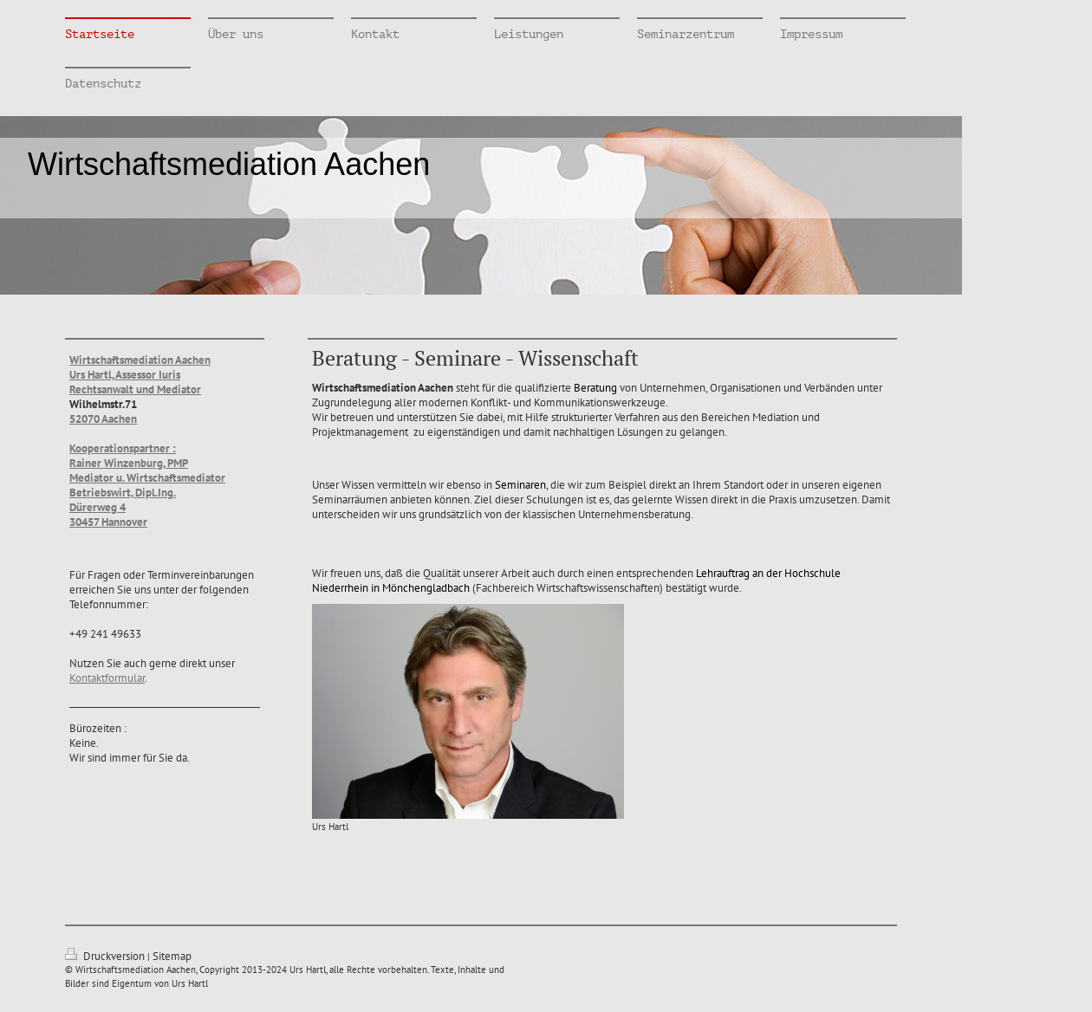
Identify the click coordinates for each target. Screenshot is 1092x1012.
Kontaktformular (107, 678)
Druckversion (106, 956)
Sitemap (172, 956)
